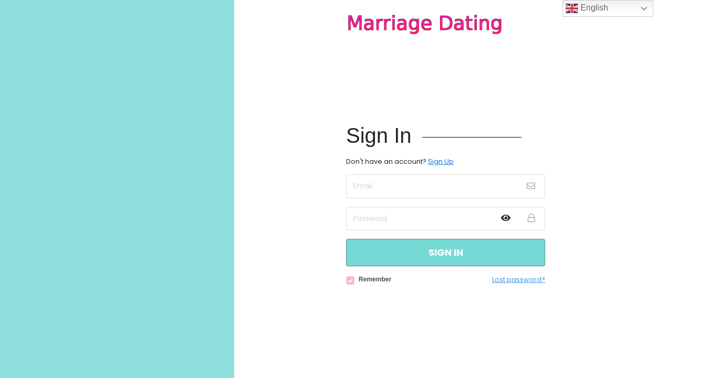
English (587, 8)
